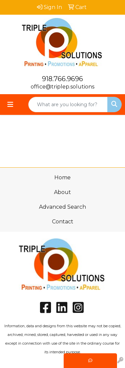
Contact (62, 221)
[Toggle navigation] (10, 104)
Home (62, 177)
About (62, 192)
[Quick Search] (68, 104)
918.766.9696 (62, 79)
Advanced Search (62, 207)
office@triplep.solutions (62, 86)
